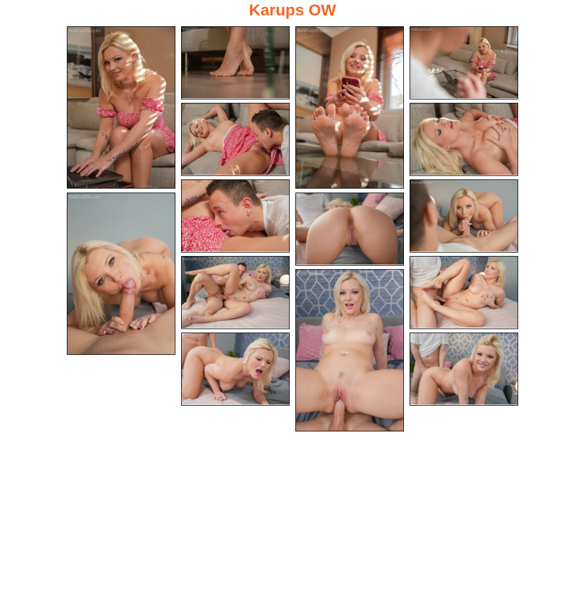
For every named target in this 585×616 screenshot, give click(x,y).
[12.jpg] (464, 292)
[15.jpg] (464, 369)
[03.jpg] (349, 107)
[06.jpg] (464, 139)
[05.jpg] (235, 139)
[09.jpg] (121, 274)
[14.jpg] (235, 369)
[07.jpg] (235, 216)
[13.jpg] (349, 350)
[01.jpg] (121, 107)
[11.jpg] (235, 292)
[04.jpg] (464, 62)
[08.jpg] (464, 216)
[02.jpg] (235, 62)
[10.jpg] (349, 229)
